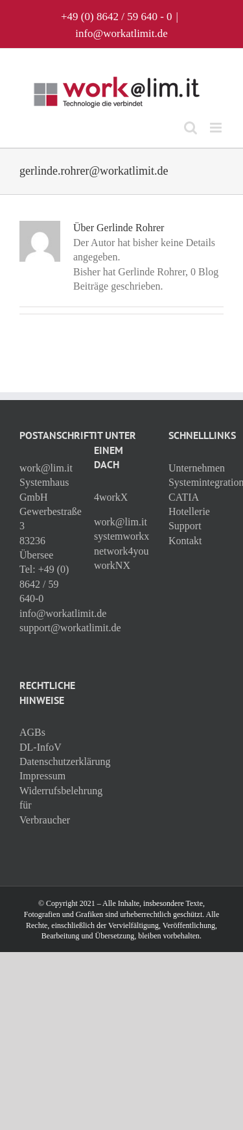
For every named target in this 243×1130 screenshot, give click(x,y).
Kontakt (185, 540)
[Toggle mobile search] (190, 127)
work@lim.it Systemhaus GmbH (46, 482)
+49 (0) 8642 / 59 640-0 (44, 584)
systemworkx (121, 536)
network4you (121, 551)
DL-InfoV (40, 747)
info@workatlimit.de (121, 33)
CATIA (183, 497)
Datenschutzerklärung (47, 761)
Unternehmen (196, 467)
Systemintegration (196, 482)
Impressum (42, 775)
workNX (112, 565)
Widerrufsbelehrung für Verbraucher (47, 805)
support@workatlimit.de (70, 627)
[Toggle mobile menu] (217, 127)
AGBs (32, 732)
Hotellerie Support (189, 518)
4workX (111, 497)
